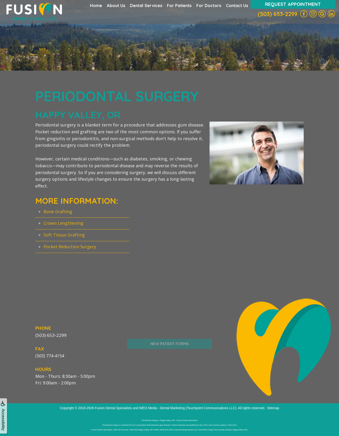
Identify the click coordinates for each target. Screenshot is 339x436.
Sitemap (273, 408)
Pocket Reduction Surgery (70, 246)
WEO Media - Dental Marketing (162, 408)
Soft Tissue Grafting (64, 235)
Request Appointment (293, 4)
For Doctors (208, 5)
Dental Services (146, 5)
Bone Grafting (58, 211)
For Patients (179, 5)
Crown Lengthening (63, 223)
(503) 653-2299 (277, 13)
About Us (116, 5)
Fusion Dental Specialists (113, 408)
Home (96, 5)
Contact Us (237, 5)
